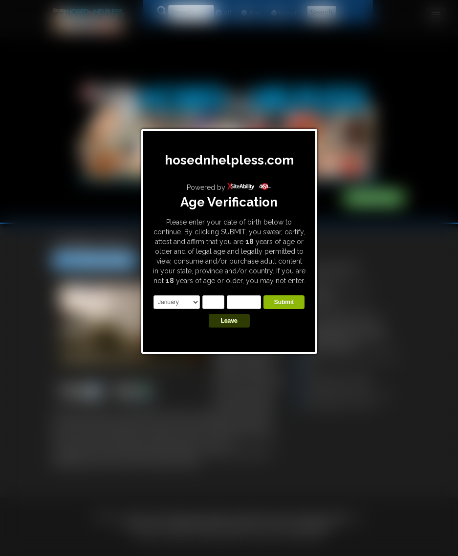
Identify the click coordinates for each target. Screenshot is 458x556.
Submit (284, 302)
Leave (228, 320)
